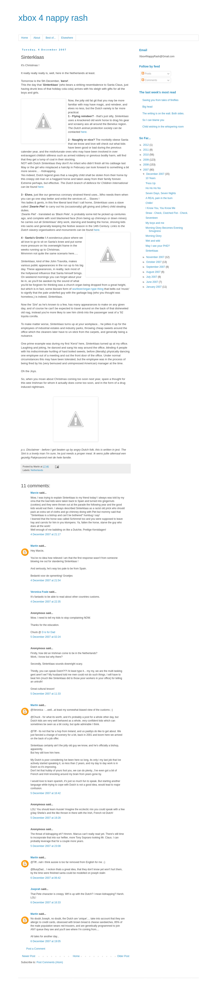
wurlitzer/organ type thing (87, 288)
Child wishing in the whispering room (163, 126)
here (83, 131)
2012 (146, 144)
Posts (146, 73)
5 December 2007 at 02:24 (46, 636)
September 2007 (156, 266)
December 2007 (155, 173)
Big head (147, 106)
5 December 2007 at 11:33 (46, 693)
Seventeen (152, 217)
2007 (146, 169)
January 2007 (154, 286)
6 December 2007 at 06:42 (46, 877)
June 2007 (152, 281)
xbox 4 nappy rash (53, 17)
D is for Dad (48, 632)
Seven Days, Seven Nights (161, 193)
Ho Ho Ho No (153, 188)
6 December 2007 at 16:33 (46, 902)
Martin (34, 545)
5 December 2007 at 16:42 (46, 793)
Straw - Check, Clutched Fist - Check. (167, 213)
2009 (146, 159)
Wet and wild (153, 240)
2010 (146, 154)
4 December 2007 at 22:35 (46, 601)
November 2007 (155, 257)
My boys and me (155, 222)
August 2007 (153, 271)
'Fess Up (151, 183)
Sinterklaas (152, 250)
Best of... (51, 37)
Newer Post (28, 956)
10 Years (151, 178)
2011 (146, 149)
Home (24, 37)
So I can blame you (153, 120)
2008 (146, 164)
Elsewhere (67, 37)
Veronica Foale (40, 591)
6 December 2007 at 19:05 (46, 941)
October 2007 (154, 262)
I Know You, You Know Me (160, 208)
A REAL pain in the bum (159, 198)
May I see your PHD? (158, 245)
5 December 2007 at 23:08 (46, 846)
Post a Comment (35, 948)
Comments (149, 80)
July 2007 (152, 276)
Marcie (35, 492)
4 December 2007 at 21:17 (46, 534)
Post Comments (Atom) (49, 962)
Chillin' (149, 203)
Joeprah (35, 889)
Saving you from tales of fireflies (160, 100)
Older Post (123, 956)
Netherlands (37, 470)
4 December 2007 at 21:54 (46, 580)
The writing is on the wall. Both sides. (163, 113)
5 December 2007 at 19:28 (46, 817)
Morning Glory (153, 235)
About (36, 37)
